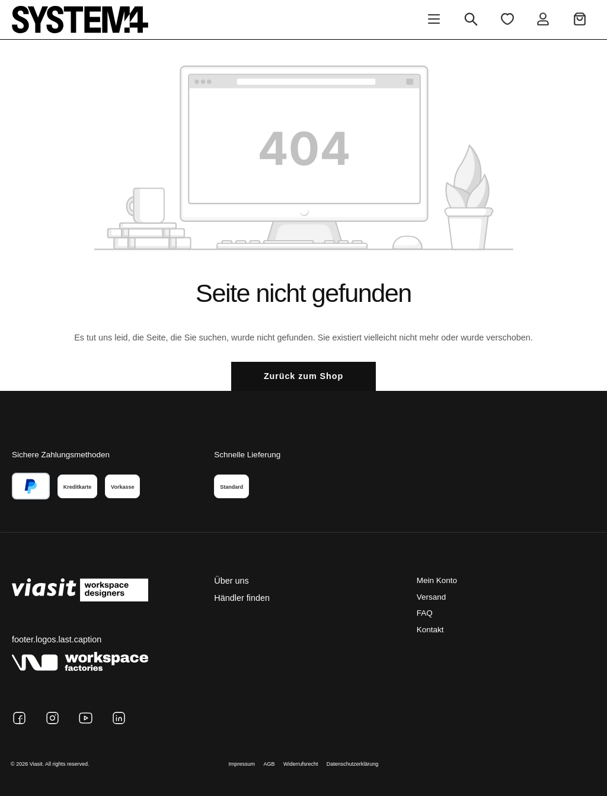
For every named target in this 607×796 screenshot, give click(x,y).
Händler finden (242, 598)
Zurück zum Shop (303, 376)
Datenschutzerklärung (353, 764)
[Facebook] (19, 718)
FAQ (425, 613)
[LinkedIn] (118, 718)
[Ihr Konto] (543, 20)
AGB (269, 764)
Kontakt (430, 629)
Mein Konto (437, 580)
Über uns (231, 580)
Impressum (242, 764)
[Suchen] (471, 20)
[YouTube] (85, 718)
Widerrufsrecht (300, 764)
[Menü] (434, 20)
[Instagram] (52, 718)
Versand (431, 597)
